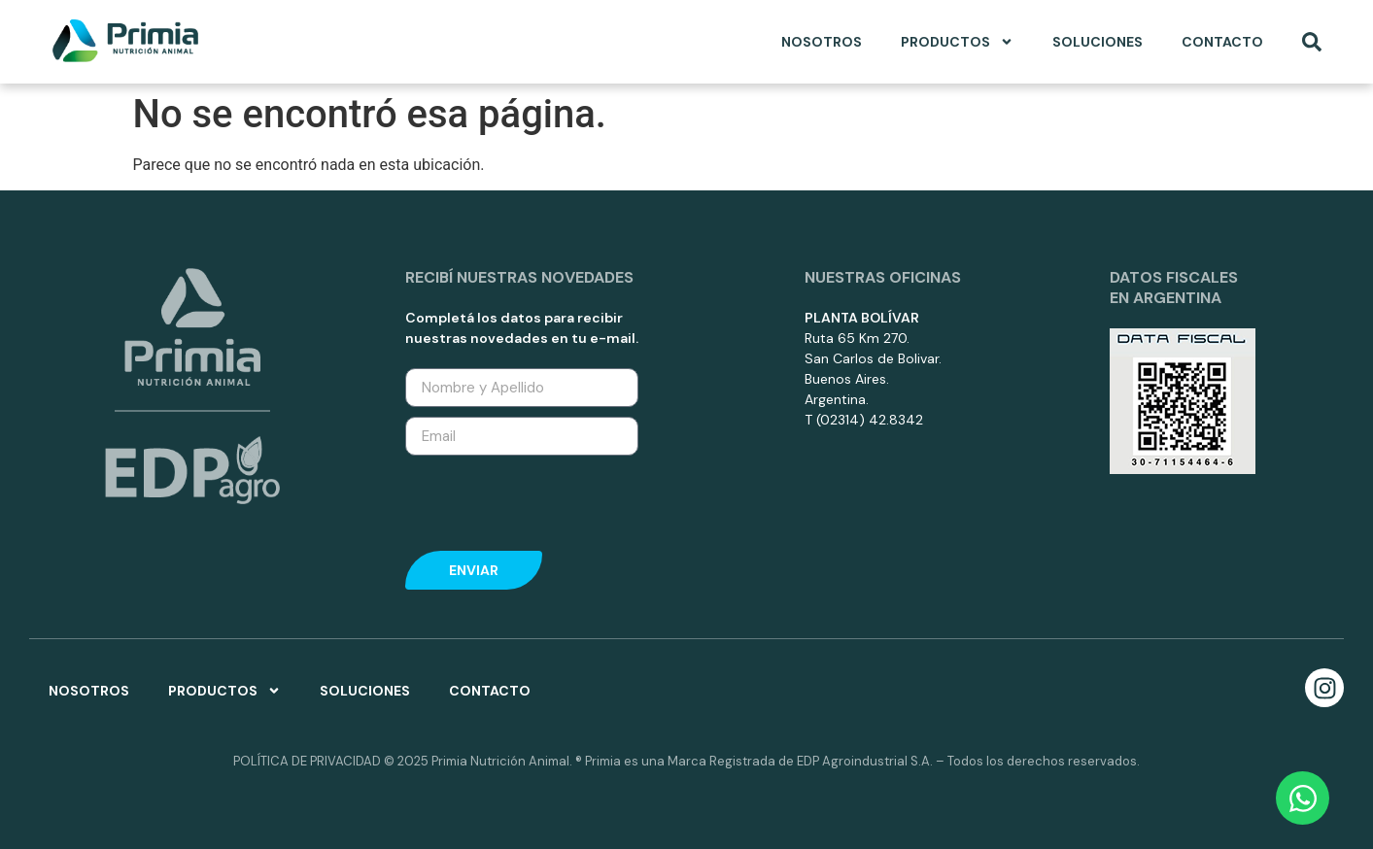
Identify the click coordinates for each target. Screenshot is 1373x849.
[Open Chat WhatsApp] (1302, 798)
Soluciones (1097, 42)
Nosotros (821, 42)
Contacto (1222, 42)
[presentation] (553, 503)
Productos (957, 41)
